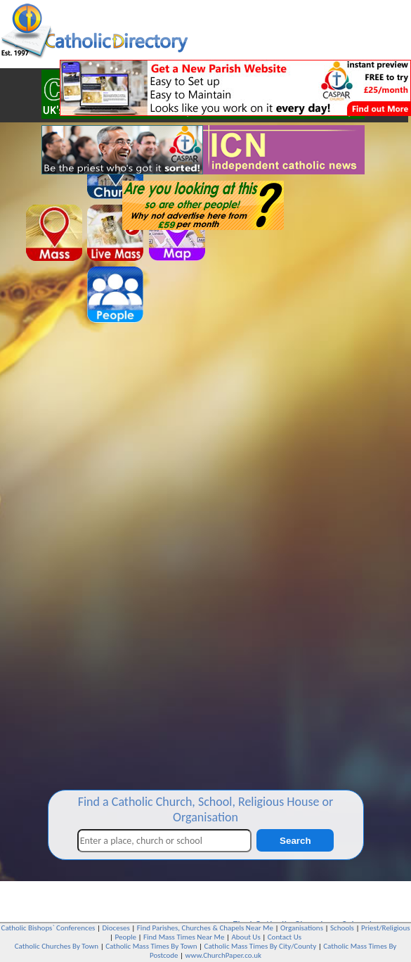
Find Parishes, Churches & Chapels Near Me (205, 927)
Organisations (301, 927)
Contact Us (284, 937)
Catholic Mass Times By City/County (260, 946)
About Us (245, 937)
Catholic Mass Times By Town (151, 946)
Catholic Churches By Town (56, 946)
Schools (342, 927)
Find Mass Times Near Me (183, 937)
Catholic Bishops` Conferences (48, 927)
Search (295, 840)
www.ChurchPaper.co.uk (223, 955)
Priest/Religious (385, 927)
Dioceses (115, 927)
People (125, 937)
